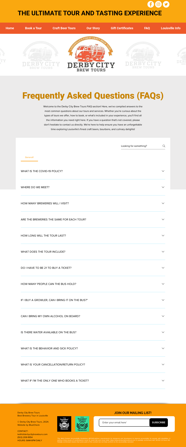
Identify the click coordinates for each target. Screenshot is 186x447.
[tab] (29, 157)
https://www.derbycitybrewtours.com (122, 440)
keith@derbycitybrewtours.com (32, 434)
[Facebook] (150, 4)
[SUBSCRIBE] (158, 422)
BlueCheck (34, 425)
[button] (64, 28)
